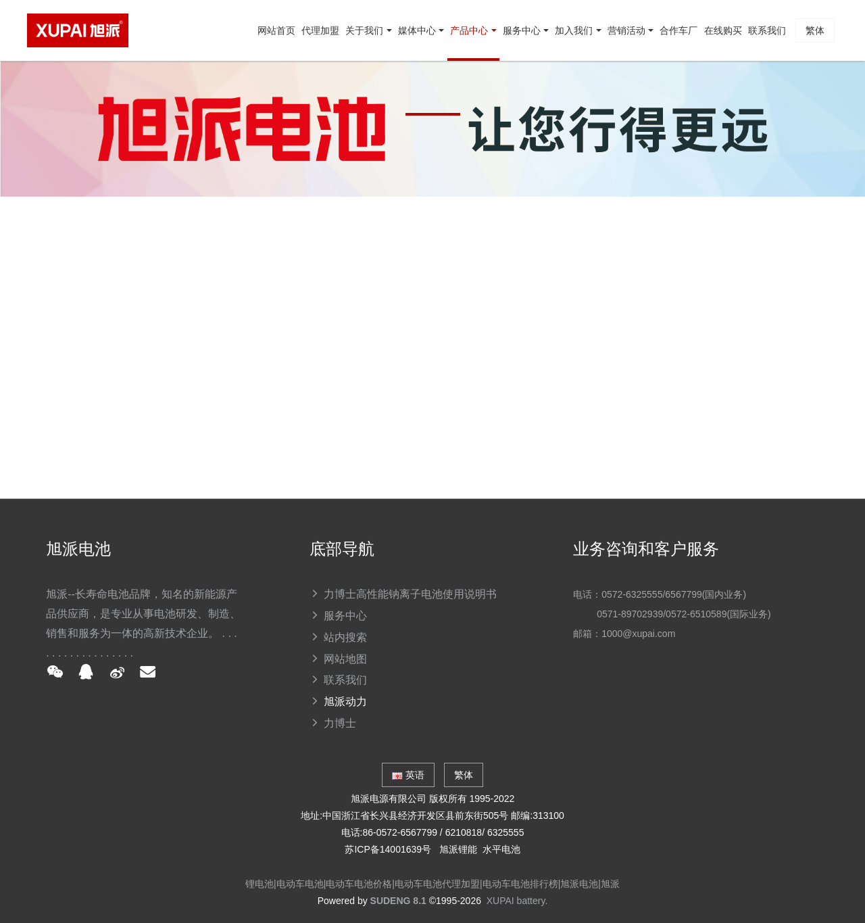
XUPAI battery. (517, 900)
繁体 (808, 91)
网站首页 (115, 91)
